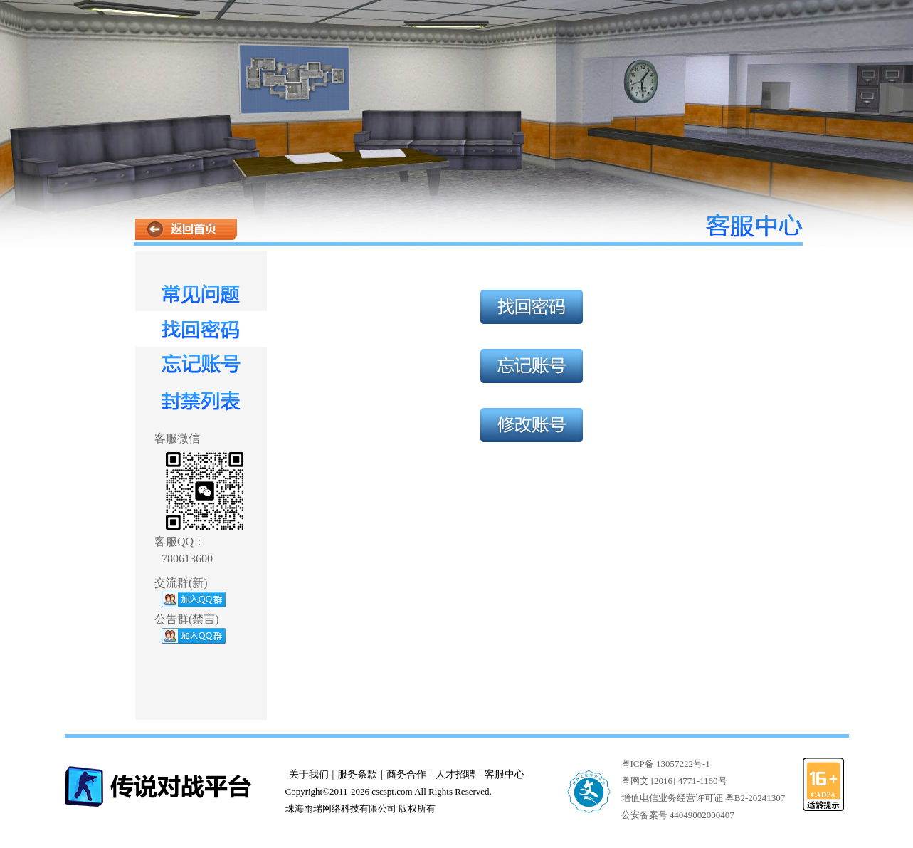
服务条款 (357, 774)
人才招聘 (455, 774)
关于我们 (309, 774)
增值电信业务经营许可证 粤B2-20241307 (703, 797)
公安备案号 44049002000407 (677, 815)
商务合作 (406, 774)
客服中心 (504, 774)
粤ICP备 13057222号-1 (665, 763)
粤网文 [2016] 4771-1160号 (674, 780)
